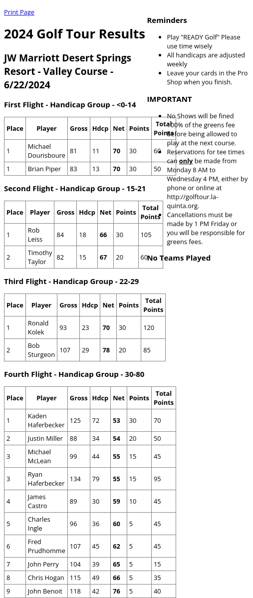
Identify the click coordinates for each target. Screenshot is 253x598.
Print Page (19, 11)
